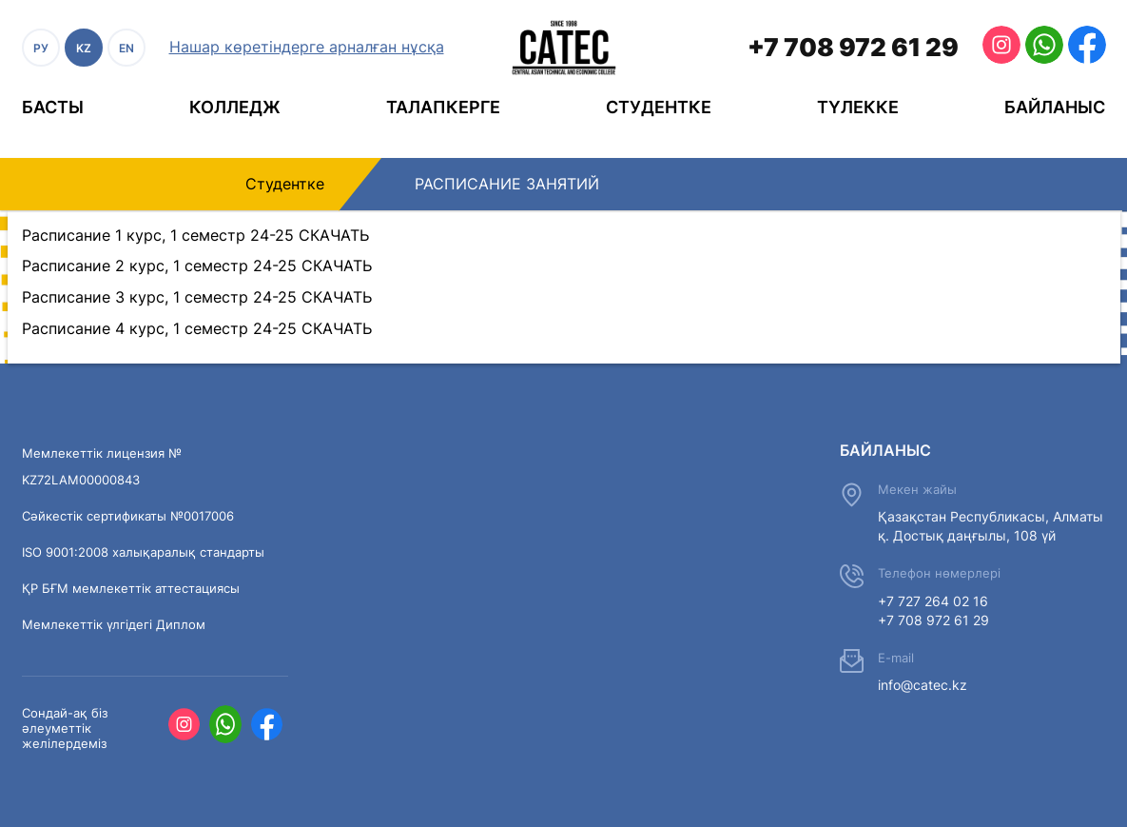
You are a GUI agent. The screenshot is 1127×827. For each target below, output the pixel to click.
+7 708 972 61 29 (853, 47)
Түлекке (858, 107)
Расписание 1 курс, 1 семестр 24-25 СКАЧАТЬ (195, 235)
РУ (41, 48)
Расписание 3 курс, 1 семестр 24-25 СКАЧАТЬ (197, 296)
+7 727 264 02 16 (933, 601)
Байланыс (1054, 107)
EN (126, 48)
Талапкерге (443, 107)
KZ (83, 48)
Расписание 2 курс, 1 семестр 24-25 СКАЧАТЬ (197, 265)
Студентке (658, 107)
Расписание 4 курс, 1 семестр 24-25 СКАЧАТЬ (197, 328)
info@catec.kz (922, 685)
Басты (53, 107)
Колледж (235, 107)
